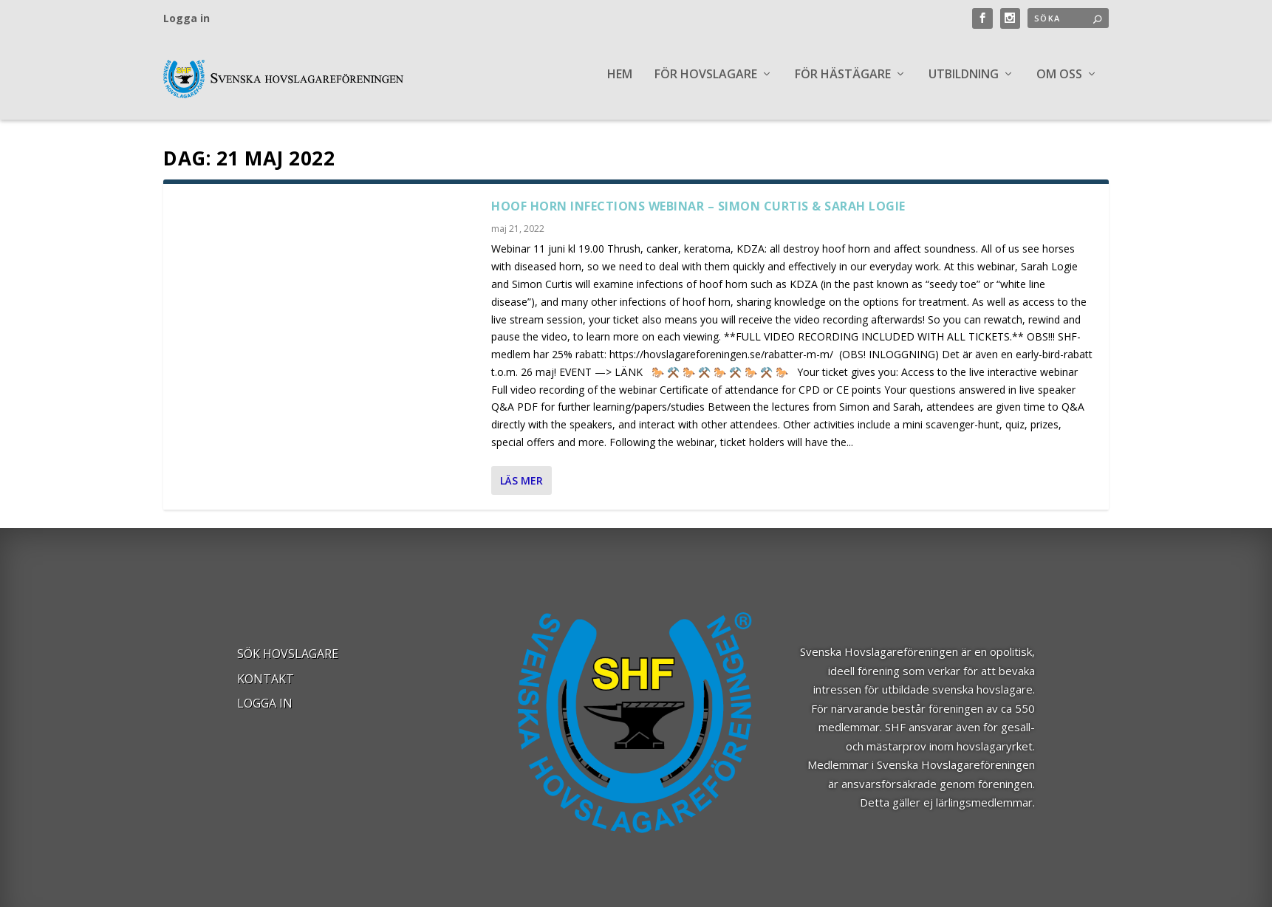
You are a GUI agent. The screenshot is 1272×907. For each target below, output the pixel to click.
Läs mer (521, 489)
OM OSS (1059, 84)
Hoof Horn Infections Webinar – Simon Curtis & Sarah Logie (698, 215)
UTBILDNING (964, 84)
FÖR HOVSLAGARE (705, 84)
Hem (619, 84)
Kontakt (265, 689)
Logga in (186, 18)
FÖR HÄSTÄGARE (843, 84)
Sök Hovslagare (287, 664)
